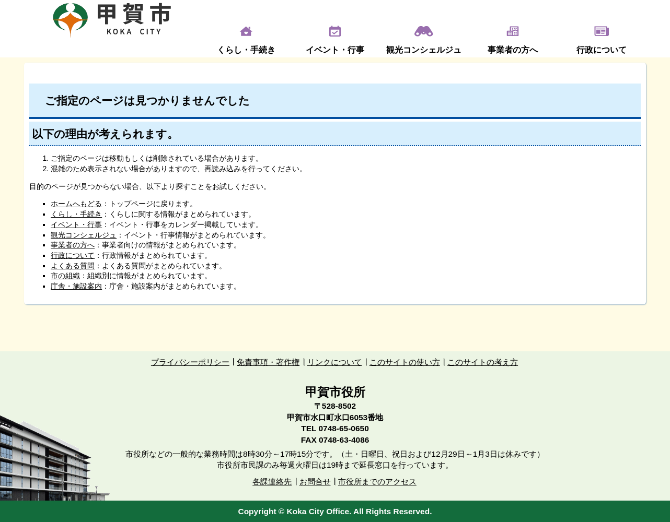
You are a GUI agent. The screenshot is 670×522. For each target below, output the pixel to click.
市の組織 (65, 275)
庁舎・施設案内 (76, 286)
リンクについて (334, 362)
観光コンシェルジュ (423, 49)
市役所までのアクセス (377, 481)
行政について (601, 49)
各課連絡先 (272, 481)
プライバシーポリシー (190, 362)
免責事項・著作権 (268, 362)
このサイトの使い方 (404, 362)
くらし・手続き (246, 49)
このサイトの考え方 (482, 362)
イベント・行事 (335, 49)
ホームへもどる (76, 203)
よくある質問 (73, 266)
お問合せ (315, 481)
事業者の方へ (513, 49)
